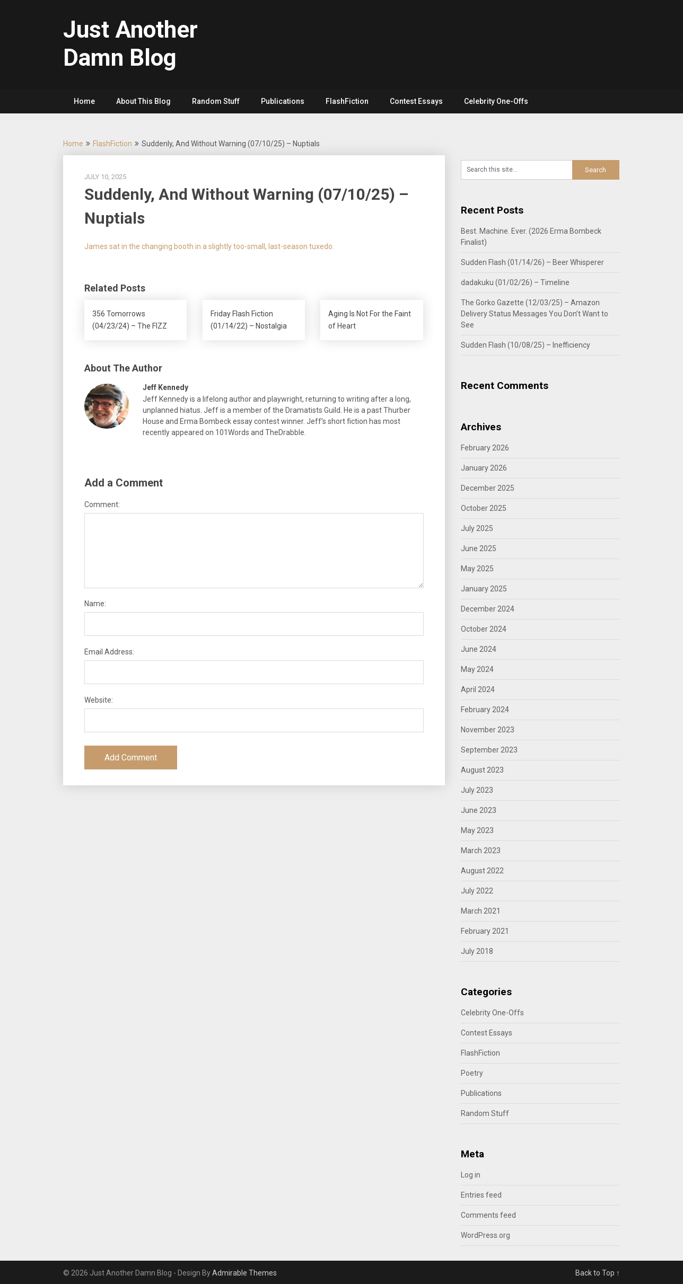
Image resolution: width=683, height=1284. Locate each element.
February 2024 (485, 709)
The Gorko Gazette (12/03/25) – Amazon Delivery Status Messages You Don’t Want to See (534, 313)
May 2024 (477, 669)
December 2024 (487, 609)
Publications (282, 101)
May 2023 (477, 830)
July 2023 (477, 790)
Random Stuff (216, 101)
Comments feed (488, 1215)
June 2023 (478, 810)
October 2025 (483, 508)
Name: (95, 603)
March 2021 (481, 911)
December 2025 (487, 488)
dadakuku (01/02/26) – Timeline (515, 282)
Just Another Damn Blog (130, 44)
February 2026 (485, 448)
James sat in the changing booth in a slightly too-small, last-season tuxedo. (209, 246)
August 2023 (482, 770)
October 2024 (483, 629)
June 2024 (478, 649)
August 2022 (482, 870)
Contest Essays (416, 101)
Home (84, 101)
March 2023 (481, 850)
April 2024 (478, 689)
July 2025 (477, 528)
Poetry (472, 1073)
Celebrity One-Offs (496, 101)
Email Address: (109, 652)
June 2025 (478, 548)
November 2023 (487, 729)
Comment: (102, 504)
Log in (470, 1175)
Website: (98, 700)
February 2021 (485, 931)
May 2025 (477, 568)
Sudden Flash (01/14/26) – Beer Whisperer (532, 262)
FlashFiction (347, 101)
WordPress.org (485, 1235)
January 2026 (484, 468)
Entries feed (481, 1195)
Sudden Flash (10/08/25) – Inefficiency (525, 345)
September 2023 (489, 750)
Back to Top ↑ (597, 1273)
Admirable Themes (244, 1273)
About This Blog (143, 101)
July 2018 (477, 951)
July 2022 (477, 891)
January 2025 (484, 589)
